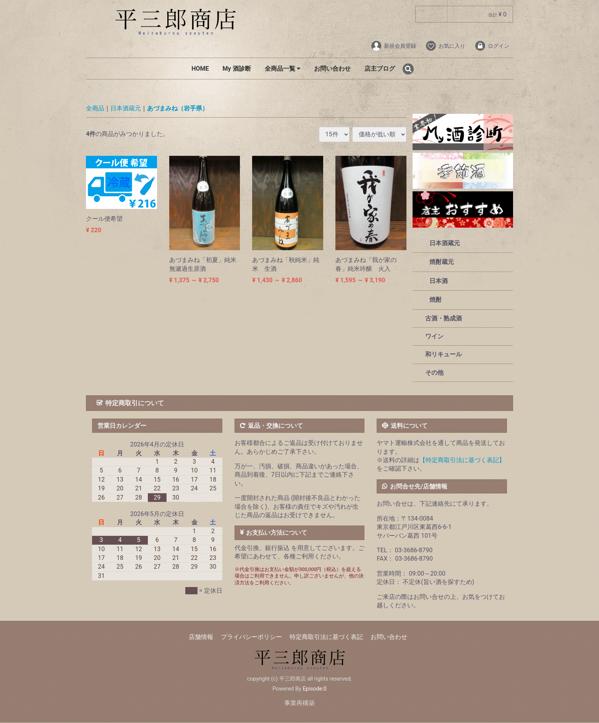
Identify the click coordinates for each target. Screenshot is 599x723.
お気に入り (445, 46)
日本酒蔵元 (125, 108)
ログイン (491, 46)
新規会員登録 (393, 46)
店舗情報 (201, 637)
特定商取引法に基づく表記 (326, 637)
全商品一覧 (282, 68)
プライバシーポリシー (251, 637)
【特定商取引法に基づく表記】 (462, 460)
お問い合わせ (332, 68)
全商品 (95, 108)
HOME (200, 68)
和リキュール (443, 354)
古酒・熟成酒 (443, 318)
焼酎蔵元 (441, 262)
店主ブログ (379, 68)
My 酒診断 (237, 68)
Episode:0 (315, 689)
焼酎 (435, 300)
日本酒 (438, 281)
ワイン (434, 336)
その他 (434, 372)
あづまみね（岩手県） (177, 108)
